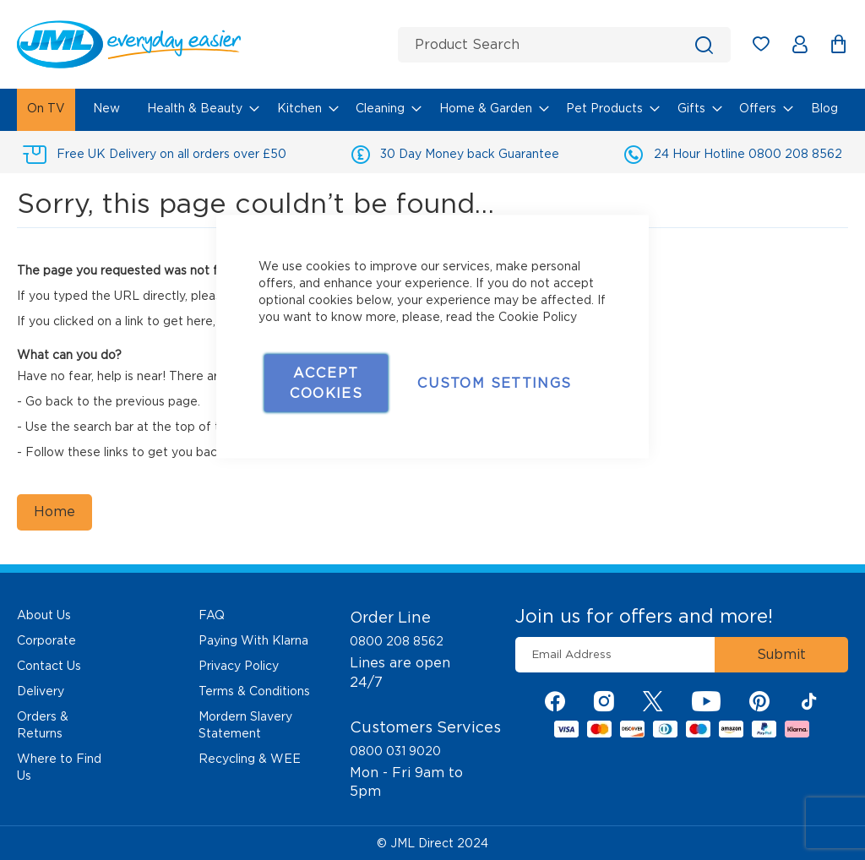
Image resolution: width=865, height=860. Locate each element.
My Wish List (769, 46)
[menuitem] (46, 110)
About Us (44, 615)
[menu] (432, 110)
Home (54, 511)
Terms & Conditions (254, 691)
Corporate (46, 640)
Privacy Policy (239, 665)
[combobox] (564, 45)
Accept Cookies (326, 383)
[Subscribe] (781, 654)
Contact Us (49, 665)
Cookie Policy (537, 317)
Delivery (40, 691)
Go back (49, 401)
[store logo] (201, 44)
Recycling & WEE (250, 758)
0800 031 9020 (395, 751)
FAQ (212, 615)
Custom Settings (494, 383)
